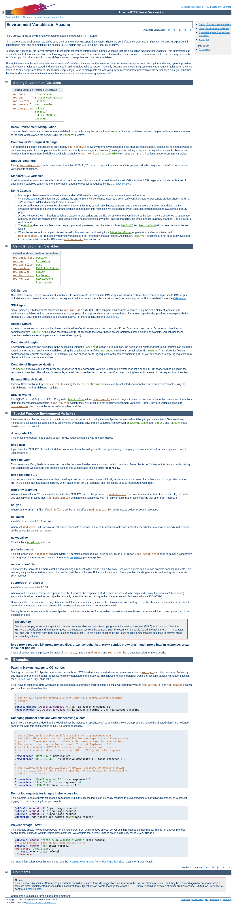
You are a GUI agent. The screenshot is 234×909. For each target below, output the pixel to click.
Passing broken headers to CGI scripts (38, 667)
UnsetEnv (41, 118)
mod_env (18, 97)
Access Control (21, 323)
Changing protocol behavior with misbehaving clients (48, 718)
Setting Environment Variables (215, 24)
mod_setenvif (22, 104)
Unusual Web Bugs (28, 679)
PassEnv (40, 101)
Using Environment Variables (214, 28)
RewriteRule (43, 104)
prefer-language (22, 549)
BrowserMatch (44, 94)
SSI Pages (18, 305)
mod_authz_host (23, 257)
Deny (39, 264)
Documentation (41, 17)
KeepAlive (34, 542)
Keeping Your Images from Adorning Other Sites (97, 861)
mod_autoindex (28, 236)
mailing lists (34, 888)
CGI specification (120, 183)
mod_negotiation (58, 497)
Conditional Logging (25, 342)
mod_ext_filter (23, 264)
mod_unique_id (23, 108)
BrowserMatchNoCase (49, 97)
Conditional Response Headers (32, 364)
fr (174, 29)
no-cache (17, 516)
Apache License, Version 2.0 (41, 902)
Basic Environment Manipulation (33, 127)
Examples (204, 39)
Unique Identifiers (23, 160)
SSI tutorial (111, 316)
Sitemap (227, 6)
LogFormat (43, 275)
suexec (30, 198)
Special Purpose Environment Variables (44, 413)
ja (179, 29)
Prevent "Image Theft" (26, 825)
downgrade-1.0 (21, 433)
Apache (9, 17)
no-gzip (16, 504)
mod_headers (21, 268)
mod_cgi (18, 261)
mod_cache (20, 94)
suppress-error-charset (27, 582)
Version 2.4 (57, 17)
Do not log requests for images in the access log (44, 793)
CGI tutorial (179, 298)
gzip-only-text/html (24, 489)
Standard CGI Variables (27, 175)
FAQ (207, 6)
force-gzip (18, 444)
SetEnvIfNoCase (45, 115)
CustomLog (43, 261)
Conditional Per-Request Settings (34, 142)
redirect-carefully (23, 564)
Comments (204, 49)
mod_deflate (117, 494)
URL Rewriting (21, 394)
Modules (185, 6)
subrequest (79, 232)
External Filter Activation (28, 379)
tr (190, 29)
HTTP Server (23, 17)
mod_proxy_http (118, 652)
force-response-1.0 (24, 474)
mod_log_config (23, 275)
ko (185, 29)
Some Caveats (21, 190)
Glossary (216, 6)
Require (41, 257)
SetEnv (39, 108)
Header (40, 271)
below (182, 218)
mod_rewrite (21, 101)
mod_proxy (70, 652)
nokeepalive (19, 537)
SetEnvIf (41, 111)
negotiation (76, 557)
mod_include (21, 271)
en (169, 29)
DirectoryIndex (121, 232)
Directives (197, 6)
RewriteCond (147, 225)
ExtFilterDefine (47, 268)
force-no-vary (20, 459)
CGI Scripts (19, 290)
